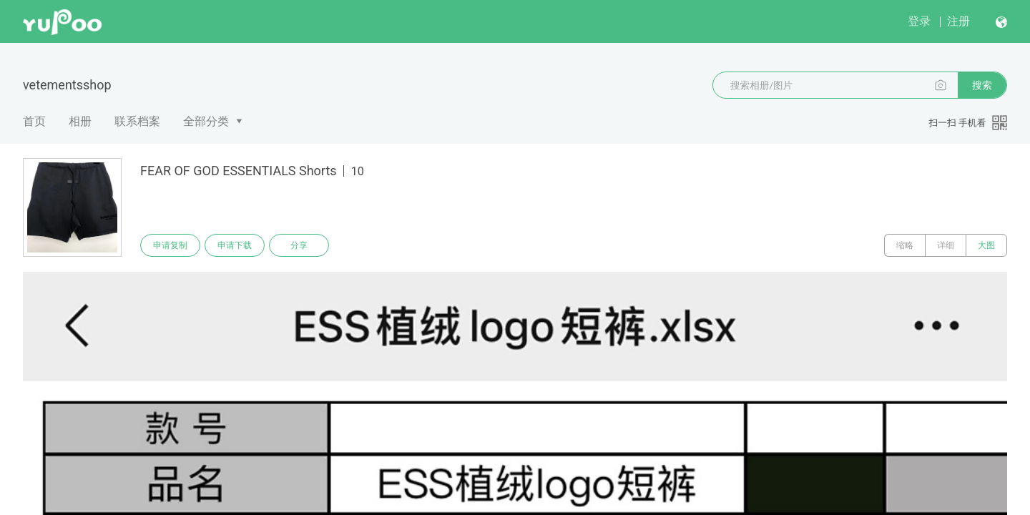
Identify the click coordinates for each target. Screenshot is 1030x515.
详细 (945, 245)
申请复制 (170, 245)
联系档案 (137, 121)
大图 (986, 245)
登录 (919, 21)
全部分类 (206, 121)
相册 (80, 121)
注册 (958, 21)
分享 (299, 245)
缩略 (904, 245)
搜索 (982, 85)
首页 (34, 121)
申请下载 (234, 245)
